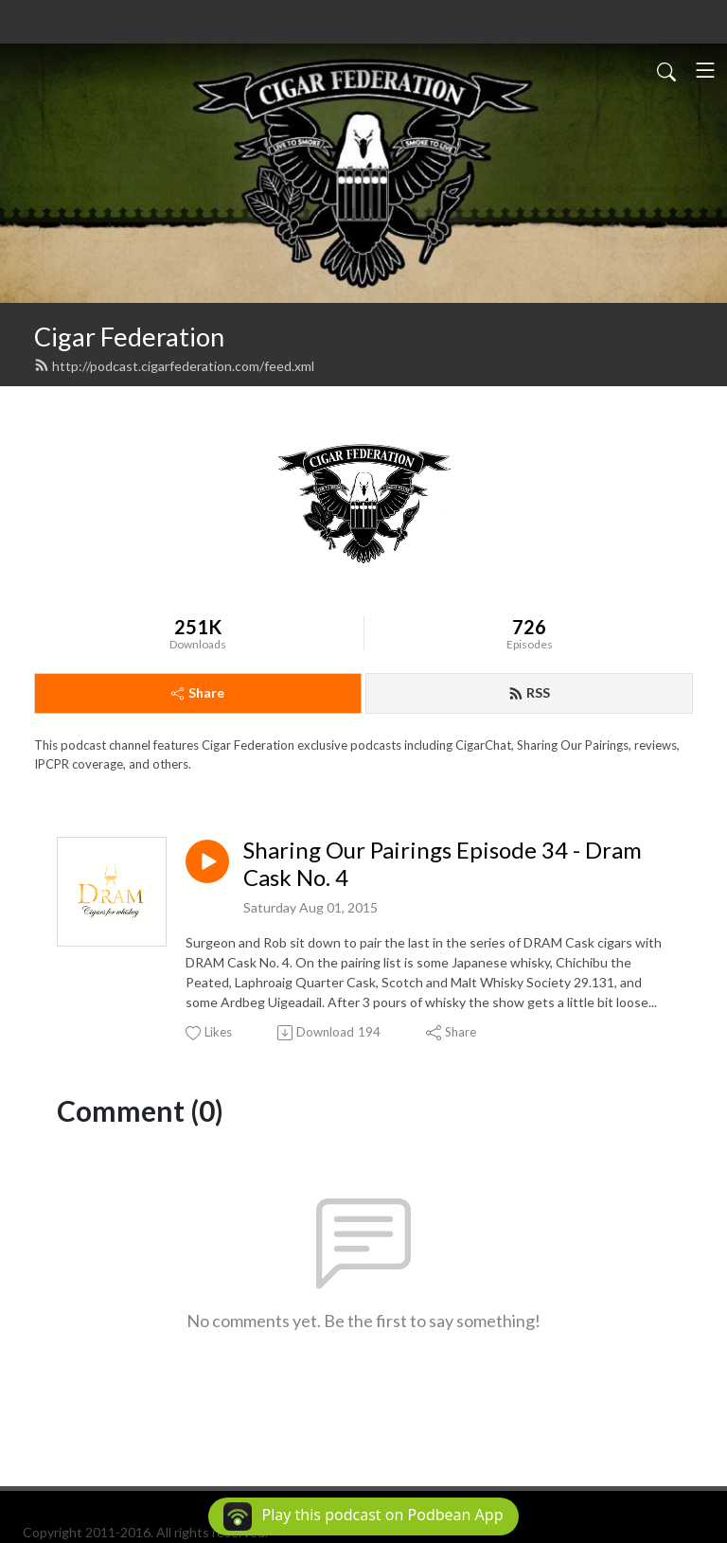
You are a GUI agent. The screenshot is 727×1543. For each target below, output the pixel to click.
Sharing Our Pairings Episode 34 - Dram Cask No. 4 (442, 864)
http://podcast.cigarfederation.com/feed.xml (174, 366)
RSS (529, 692)
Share (197, 692)
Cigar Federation (129, 336)
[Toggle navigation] (705, 70)
